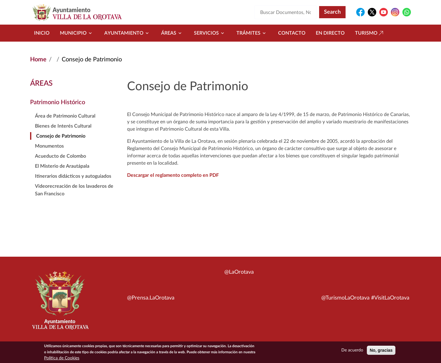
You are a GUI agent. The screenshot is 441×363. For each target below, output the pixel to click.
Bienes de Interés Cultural (63, 126)
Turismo (370, 33)
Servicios (210, 33)
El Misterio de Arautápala (62, 166)
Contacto (291, 33)
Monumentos (49, 146)
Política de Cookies (61, 359)
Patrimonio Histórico (57, 102)
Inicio (42, 33)
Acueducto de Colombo (60, 156)
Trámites (252, 33)
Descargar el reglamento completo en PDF (173, 175)
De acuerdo (352, 351)
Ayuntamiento (127, 33)
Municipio (77, 33)
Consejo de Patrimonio (60, 136)
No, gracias (381, 350)
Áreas (172, 33)
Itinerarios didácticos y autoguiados (73, 176)
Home (38, 60)
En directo (330, 33)
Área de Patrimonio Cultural (65, 116)
